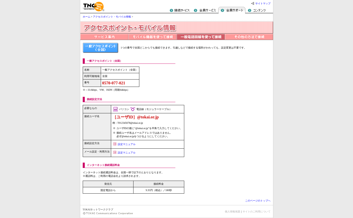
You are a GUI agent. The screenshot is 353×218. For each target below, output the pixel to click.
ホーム (86, 16)
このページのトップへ (258, 200)
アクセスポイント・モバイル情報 (112, 16)
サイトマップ (263, 3)
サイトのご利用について (257, 211)
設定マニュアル (127, 144)
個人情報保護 (232, 211)
